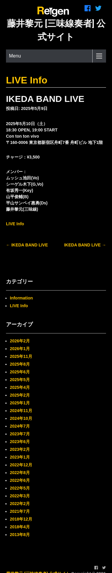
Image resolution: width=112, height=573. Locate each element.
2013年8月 (20, 534)
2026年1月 (20, 348)
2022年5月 (20, 488)
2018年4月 (20, 526)
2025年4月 (20, 387)
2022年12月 (21, 464)
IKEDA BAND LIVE (27, 245)
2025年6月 (20, 371)
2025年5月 (20, 379)
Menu (15, 55)
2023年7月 (20, 433)
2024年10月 (21, 418)
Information (21, 298)
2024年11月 (21, 410)
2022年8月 (20, 472)
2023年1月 (20, 457)
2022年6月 (20, 480)
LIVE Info (26, 80)
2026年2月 (20, 340)
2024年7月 (20, 426)
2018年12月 (21, 519)
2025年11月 (21, 356)
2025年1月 (20, 402)
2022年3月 (20, 495)
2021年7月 (20, 511)
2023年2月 (20, 449)
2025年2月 (20, 395)
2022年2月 (20, 503)
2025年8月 (20, 364)
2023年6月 (20, 441)
